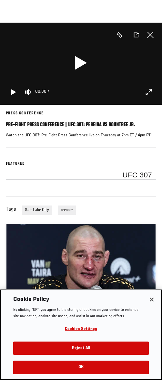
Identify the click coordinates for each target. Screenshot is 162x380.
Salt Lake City (37, 210)
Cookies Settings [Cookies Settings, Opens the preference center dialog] (81, 329)
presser (67, 210)
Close (150, 35)
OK (81, 367)
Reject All (81, 348)
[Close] (152, 299)
